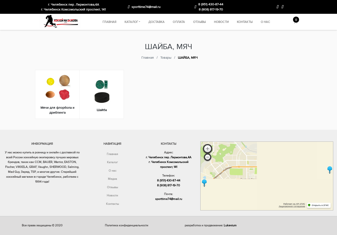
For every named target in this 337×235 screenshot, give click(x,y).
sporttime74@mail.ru (146, 7)
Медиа (112, 179)
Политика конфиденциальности (126, 225)
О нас (265, 22)
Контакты (245, 22)
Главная (109, 22)
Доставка (156, 22)
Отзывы (199, 22)
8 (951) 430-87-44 (210, 4)
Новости (221, 22)
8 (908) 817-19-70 (211, 9)
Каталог (131, 22)
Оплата (179, 22)
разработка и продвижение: (211, 225)
